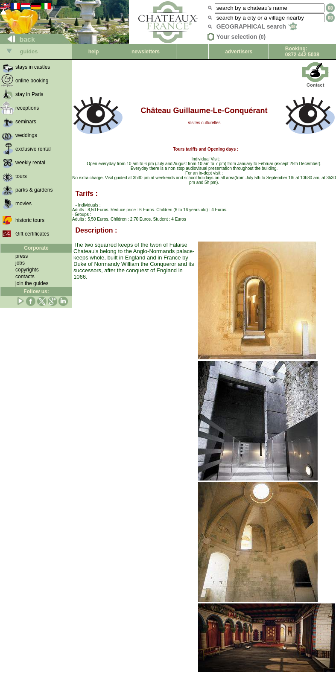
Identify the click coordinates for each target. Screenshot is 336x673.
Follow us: (36, 291)
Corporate (36, 248)
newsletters (145, 52)
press (21, 256)
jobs (20, 263)
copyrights (27, 270)
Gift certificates (32, 234)
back (17, 39)
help (93, 52)
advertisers (238, 52)
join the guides (31, 283)
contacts (25, 277)
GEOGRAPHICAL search (256, 26)
